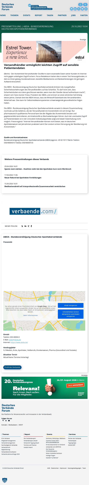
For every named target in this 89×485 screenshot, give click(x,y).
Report (38, 15)
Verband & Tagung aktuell (31, 443)
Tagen (50, 15)
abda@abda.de (15, 340)
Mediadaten (13, 425)
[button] (4, 480)
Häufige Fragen (50, 455)
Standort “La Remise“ (52, 458)
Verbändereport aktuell (30, 440)
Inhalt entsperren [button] (70, 305)
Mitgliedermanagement (8, 440)
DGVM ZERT (71, 445)
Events (26, 15)
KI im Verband (5, 438)
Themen (14, 15)
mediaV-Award (28, 447)
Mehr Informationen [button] (30, 315)
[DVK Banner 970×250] (44, 378)
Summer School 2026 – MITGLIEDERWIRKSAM (53, 441)
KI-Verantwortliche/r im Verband (55, 444)
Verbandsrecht (5, 447)
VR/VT (21, 425)
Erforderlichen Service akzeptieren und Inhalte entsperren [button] (70, 314)
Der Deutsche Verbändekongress (51, 450)
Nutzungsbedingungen (74, 468)
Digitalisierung (5, 449)
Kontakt (4, 425)
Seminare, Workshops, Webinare (55, 438)
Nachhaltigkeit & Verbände (9, 445)
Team (84, 468)
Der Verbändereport (30, 438)
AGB (48, 468)
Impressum (63, 468)
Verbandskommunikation (8, 452)
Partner (62, 15)
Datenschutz (55, 468)
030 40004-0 (15, 337)
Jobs (73, 15)
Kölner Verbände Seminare (54, 453)
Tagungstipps (72, 443)
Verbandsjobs (72, 440)
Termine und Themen (30, 445)
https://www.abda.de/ (19, 342)
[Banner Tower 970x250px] (44, 42)
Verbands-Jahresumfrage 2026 (10, 454)
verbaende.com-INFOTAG (53, 447)
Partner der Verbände (74, 438)
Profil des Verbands (12, 367)
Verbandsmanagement (8, 443)
